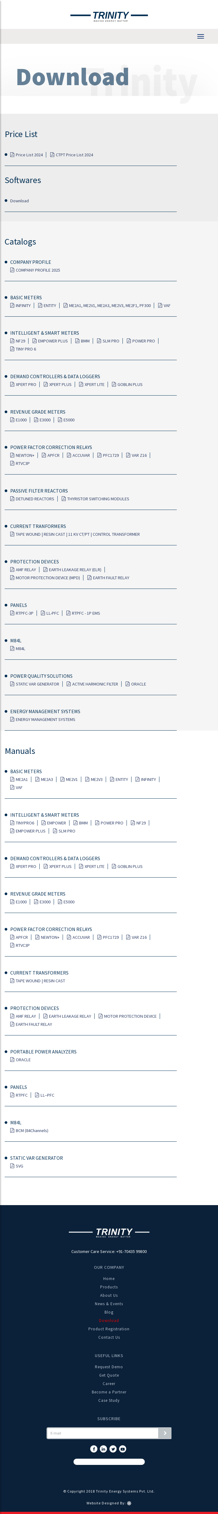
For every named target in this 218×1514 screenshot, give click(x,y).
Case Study (109, 1400)
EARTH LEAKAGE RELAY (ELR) (72, 569)
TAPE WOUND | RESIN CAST (37, 981)
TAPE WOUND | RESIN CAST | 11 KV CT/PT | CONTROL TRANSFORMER (75, 534)
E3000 (42, 420)
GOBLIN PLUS (127, 384)
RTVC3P (20, 463)
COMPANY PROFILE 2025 (35, 270)
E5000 (66, 420)
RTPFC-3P (21, 613)
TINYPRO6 (22, 823)
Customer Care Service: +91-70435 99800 (109, 1251)
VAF (164, 305)
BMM (82, 341)
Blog (109, 1312)
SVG (16, 1166)
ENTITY (47, 305)
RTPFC (19, 1095)
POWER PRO (141, 341)
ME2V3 (94, 779)
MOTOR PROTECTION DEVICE (128, 1016)
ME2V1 (69, 779)
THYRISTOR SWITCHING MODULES (95, 499)
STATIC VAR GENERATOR (34, 684)
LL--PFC (44, 1095)
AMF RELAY (23, 569)
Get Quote (109, 1375)
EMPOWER (54, 823)
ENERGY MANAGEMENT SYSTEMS (42, 719)
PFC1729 (108, 455)
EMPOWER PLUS (50, 341)
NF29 (17, 341)
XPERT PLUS (58, 384)
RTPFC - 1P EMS (83, 613)
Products (109, 1287)
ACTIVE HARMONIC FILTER (92, 684)
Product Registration (109, 1329)
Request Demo (109, 1366)
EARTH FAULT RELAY (108, 577)
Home (109, 1278)
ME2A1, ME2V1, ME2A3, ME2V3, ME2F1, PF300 (107, 305)
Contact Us (109, 1337)
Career (109, 1383)
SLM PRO (108, 341)
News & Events (109, 1303)
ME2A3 (44, 779)
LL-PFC (50, 613)
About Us (109, 1295)
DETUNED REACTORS (32, 499)
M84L (17, 648)
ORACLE (136, 684)
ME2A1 (19, 779)
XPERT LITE (92, 384)
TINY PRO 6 (23, 349)
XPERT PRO (23, 384)
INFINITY (20, 305)
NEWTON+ (22, 455)
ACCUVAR (78, 455)
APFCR (51, 455)
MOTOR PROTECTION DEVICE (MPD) (45, 577)
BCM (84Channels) (29, 1130)
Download (19, 201)
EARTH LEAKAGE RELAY (67, 1016)
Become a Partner (109, 1392)
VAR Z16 (136, 455)
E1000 (18, 420)
